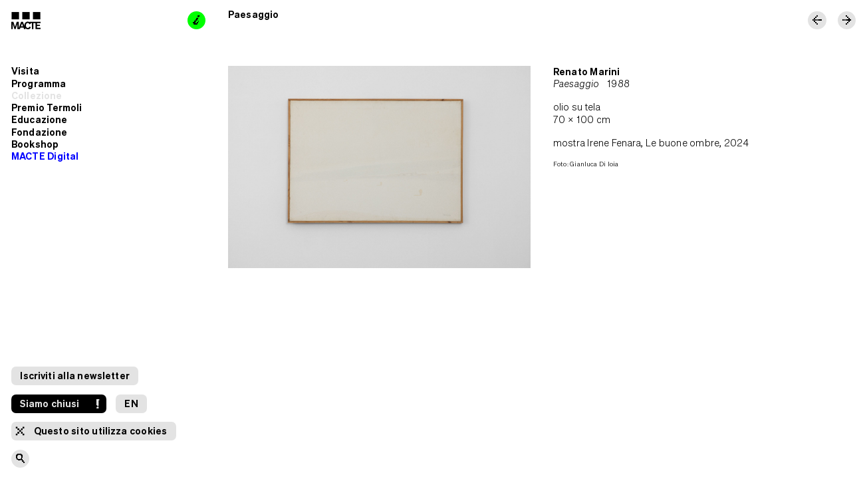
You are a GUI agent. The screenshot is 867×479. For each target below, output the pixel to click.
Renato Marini (586, 71)
